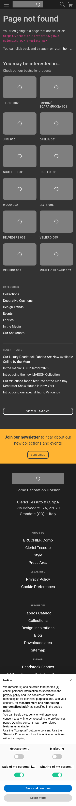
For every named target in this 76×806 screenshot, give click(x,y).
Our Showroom (14, 333)
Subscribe (38, 454)
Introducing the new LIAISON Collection (31, 375)
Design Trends (13, 307)
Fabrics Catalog (38, 613)
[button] (70, 680)
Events (8, 313)
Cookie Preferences (38, 586)
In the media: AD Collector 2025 (25, 368)
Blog (38, 635)
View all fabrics (37, 411)
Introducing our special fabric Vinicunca (31, 392)
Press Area (38, 562)
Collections (11, 294)
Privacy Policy (38, 579)
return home (62, 49)
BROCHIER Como (38, 540)
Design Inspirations (38, 628)
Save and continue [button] (38, 788)
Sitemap (38, 650)
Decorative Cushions (18, 301)
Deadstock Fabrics (38, 667)
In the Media (12, 326)
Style (38, 555)
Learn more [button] (38, 797)
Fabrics (8, 320)
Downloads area (38, 642)
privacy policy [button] (11, 695)
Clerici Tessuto (38, 547)
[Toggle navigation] (6, 5)
